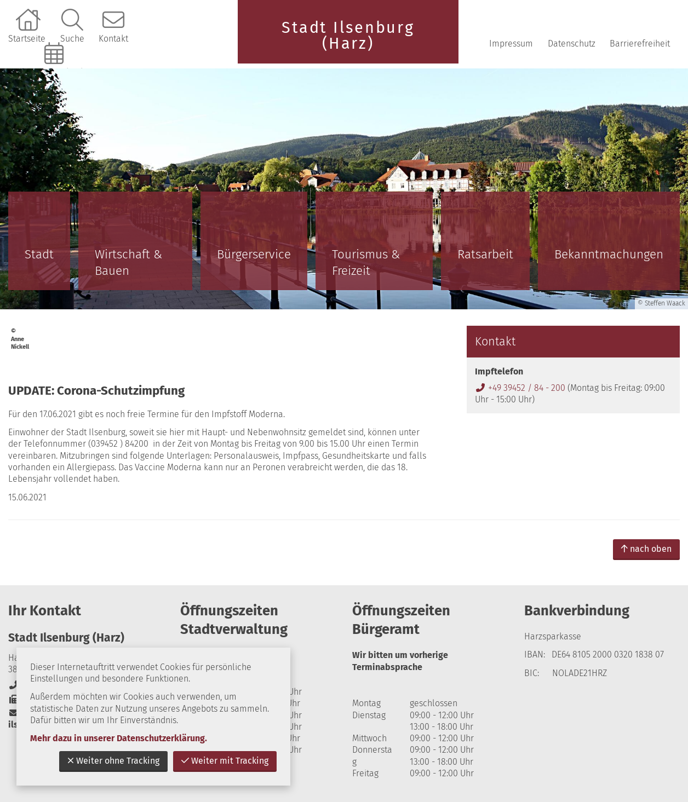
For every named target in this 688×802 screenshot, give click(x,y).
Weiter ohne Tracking (113, 760)
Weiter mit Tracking (224, 760)
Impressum (511, 43)
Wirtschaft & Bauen (128, 262)
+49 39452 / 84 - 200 (520, 388)
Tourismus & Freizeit (366, 262)
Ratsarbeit (485, 254)
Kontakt (113, 38)
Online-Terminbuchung (55, 72)
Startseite (26, 38)
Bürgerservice (254, 254)
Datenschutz (571, 43)
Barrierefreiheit (640, 43)
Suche (72, 38)
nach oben (646, 549)
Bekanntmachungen (608, 254)
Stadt (39, 254)
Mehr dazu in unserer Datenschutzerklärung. (118, 738)
